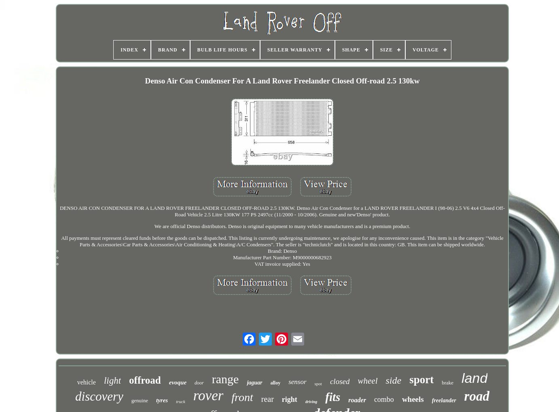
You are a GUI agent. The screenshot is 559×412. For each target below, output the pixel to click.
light (112, 381)
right (289, 399)
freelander (444, 400)
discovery (99, 396)
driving (311, 401)
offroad (145, 380)
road (476, 396)
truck (180, 401)
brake (447, 383)
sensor (297, 382)
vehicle (86, 382)
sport (421, 380)
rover (208, 395)
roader (357, 400)
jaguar (254, 383)
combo (384, 399)
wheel (367, 381)
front (242, 397)
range (225, 379)
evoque (177, 382)
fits (332, 397)
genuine (139, 400)
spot (318, 383)
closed (340, 381)
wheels (413, 399)
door (199, 383)
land (474, 378)
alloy (276, 383)
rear (267, 399)
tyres (162, 400)
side (393, 380)
